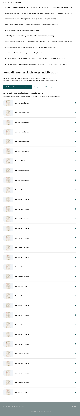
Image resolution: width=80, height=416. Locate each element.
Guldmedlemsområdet (12, 2)
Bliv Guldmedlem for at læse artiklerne (17, 87)
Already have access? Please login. (43, 87)
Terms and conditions (17, 406)
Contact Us (6, 406)
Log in (65, 64)
